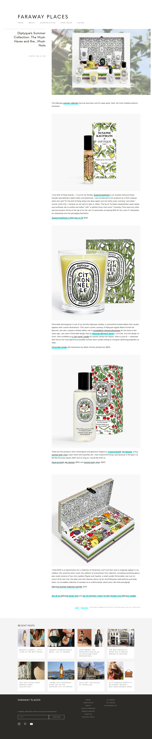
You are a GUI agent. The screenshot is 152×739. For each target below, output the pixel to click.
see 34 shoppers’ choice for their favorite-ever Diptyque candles (109, 596)
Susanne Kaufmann (102, 195)
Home (77, 607)
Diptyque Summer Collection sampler (67, 587)
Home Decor (88, 702)
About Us (88, 714)
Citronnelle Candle (59, 347)
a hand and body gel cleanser (120, 452)
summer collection (70, 103)
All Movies (111, 702)
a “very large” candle (80, 337)
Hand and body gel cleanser (63, 462)
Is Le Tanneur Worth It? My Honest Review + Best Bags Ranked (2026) (120, 685)
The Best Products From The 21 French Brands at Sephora (118, 652)
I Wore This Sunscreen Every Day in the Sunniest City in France (61, 685)
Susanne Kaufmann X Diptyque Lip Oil (67, 218)
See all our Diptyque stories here (65, 596)
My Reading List (110, 705)
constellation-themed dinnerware (106, 330)
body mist (84, 607)
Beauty (88, 705)
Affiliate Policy (88, 717)
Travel (88, 700)
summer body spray (92, 462)
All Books (111, 700)
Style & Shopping (88, 708)
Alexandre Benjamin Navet (103, 334)
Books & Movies (88, 711)
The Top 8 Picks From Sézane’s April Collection (29, 685)
